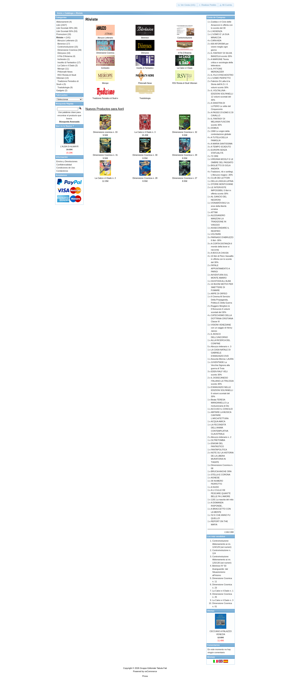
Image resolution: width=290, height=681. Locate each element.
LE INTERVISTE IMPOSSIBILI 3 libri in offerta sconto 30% (221, 190)
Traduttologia (63, 87)
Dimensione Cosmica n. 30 (145, 155)
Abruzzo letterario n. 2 (221, 437)
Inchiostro (62, 59)
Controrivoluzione (65, 47)
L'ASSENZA (216, 31)
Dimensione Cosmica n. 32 (184, 132)
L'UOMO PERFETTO (221, 78)
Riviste (79, 13)
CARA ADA (216, 40)
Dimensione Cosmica (67, 50)
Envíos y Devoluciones (66, 161)
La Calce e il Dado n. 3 (144, 132)
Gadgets (60, 90)
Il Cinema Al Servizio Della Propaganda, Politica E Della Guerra (221, 299)
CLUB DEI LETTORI (220, 178)
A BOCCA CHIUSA (220, 253)
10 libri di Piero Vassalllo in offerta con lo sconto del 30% (222, 259)
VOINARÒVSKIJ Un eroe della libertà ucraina (220, 206)
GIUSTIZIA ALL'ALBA (221, 281)
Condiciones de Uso (65, 168)
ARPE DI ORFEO (219, 293)
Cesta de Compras (216, 17)
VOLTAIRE (216, 234)
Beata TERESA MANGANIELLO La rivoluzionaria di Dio (220, 402)
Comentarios (213, 645)
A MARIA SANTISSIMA (222, 143)
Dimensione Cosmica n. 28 (145, 178)
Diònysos (61, 53)
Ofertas (210, 611)
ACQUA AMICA (218, 421)
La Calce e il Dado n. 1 (222, 591)
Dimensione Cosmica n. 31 (105, 155)
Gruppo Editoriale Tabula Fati (153, 668)
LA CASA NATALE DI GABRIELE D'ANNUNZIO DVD (221, 353)
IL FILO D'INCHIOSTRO (222, 75)
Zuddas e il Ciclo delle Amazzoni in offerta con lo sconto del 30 (222, 25)
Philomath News (64, 72)
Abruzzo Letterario (65, 40)
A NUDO (215, 487)
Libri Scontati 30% (64, 28)
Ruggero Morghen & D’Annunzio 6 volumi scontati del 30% (220, 309)
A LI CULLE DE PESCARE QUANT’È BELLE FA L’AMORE (221, 493)
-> (60, 37)
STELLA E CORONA (220, 474)
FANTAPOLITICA (219, 449)
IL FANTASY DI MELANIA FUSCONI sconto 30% (220, 122)
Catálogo (69, 13)
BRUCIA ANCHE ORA (221, 471)
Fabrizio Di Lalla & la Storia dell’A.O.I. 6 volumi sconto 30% (220, 84)
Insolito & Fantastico (66, 62)
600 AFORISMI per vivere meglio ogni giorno (220, 47)
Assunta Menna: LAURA (222, 359)
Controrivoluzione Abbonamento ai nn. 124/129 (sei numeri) (221, 544)
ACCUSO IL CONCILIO (222, 409)
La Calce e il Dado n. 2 (105, 178)
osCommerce (151, 671)
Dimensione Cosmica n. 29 (184, 155)
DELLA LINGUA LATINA (222, 181)
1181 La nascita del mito (222, 499)
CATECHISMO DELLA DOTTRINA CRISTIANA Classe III (222, 318)
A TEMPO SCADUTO (221, 147)
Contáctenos (62, 171)
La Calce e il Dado (65, 65)
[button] (187, 5)
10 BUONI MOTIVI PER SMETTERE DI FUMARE (222, 287)
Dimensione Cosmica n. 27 (184, 178)
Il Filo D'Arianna (64, 56)
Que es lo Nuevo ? (65, 126)
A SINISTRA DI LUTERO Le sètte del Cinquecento (221, 106)
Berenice (61, 44)
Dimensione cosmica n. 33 (105, 132)
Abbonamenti (62, 22)
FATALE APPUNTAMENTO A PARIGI (220, 268)
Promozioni (61, 34)
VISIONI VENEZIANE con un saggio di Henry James (221, 328)
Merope (60, 69)
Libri (58, 25)
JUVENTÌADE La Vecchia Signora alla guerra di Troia (220, 365)
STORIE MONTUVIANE (222, 184)
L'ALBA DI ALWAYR (69, 146)
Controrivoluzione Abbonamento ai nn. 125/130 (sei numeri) (221, 559)
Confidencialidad (64, 164)
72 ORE (214, 156)
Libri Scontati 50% (64, 31)
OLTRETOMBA (218, 440)
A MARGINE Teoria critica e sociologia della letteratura (222, 62)
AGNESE (215, 477)
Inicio (59, 13)
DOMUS (215, 128)
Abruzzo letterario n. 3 (221, 346)
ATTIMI (214, 212)
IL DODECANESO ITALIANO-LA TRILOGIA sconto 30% (222, 381)
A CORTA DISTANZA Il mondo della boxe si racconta (221, 246)
